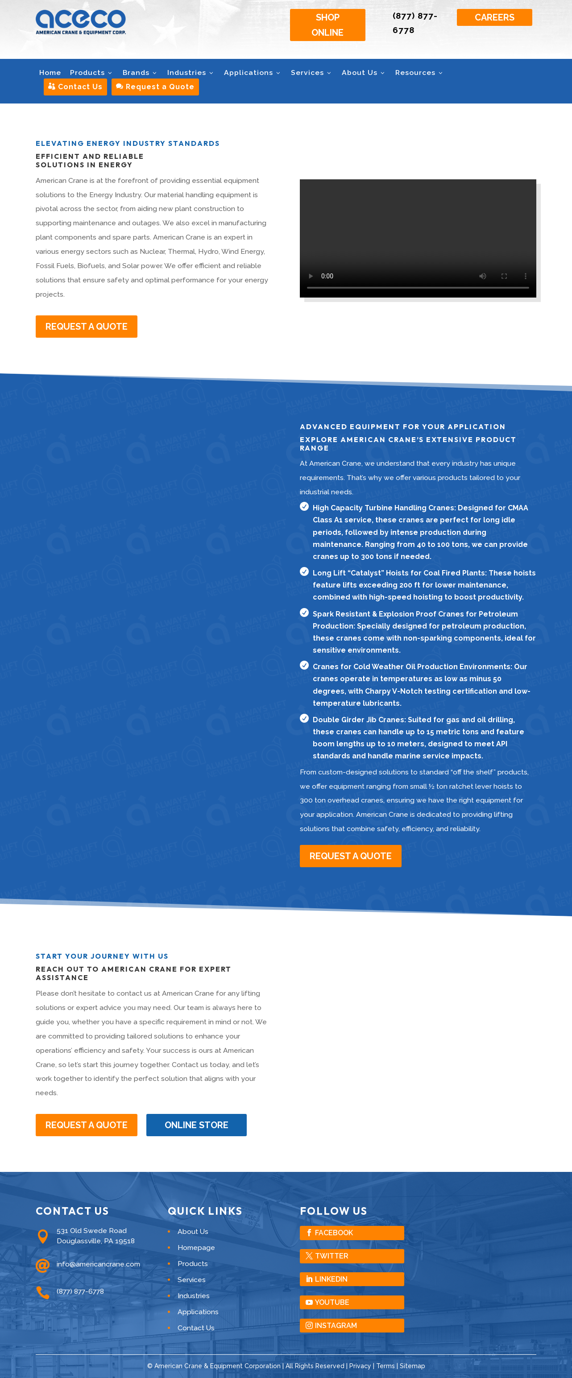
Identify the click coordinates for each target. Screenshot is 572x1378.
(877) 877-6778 (80, 1291)
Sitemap (412, 1366)
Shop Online (327, 25)
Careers (494, 17)
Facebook (334, 1233)
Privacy (360, 1366)
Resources (419, 72)
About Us (364, 72)
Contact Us (75, 87)
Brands (140, 72)
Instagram (336, 1325)
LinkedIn (331, 1279)
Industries (191, 72)
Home (50, 72)
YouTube (332, 1302)
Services (312, 72)
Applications (253, 72)
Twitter (331, 1256)
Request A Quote (87, 326)
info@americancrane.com (98, 1264)
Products (92, 72)
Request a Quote (155, 87)
